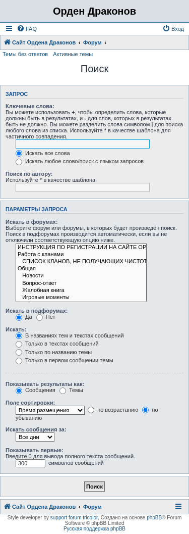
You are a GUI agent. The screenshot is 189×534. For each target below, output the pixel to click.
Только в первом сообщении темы (64, 360)
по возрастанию (113, 410)
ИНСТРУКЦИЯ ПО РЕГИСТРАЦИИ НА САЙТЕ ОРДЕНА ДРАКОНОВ (81, 247)
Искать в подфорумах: (37, 311)
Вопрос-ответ (81, 283)
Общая (81, 268)
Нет (45, 317)
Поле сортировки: (30, 403)
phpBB (154, 517)
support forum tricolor (74, 517)
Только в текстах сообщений (57, 344)
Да (24, 317)
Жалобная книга (81, 290)
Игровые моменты (81, 297)
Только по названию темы (54, 352)
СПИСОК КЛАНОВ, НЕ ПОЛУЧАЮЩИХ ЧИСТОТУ (81, 261)
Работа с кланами (81, 254)
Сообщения (35, 390)
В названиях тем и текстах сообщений (70, 335)
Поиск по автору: (29, 174)
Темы (71, 390)
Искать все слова (43, 153)
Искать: (16, 329)
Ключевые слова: (30, 106)
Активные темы (73, 54)
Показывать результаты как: (45, 384)
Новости (81, 275)
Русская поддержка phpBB (94, 528)
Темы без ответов (25, 54)
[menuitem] (27, 29)
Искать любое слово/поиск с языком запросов (80, 161)
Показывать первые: (35, 450)
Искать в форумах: (31, 222)
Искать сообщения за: (36, 429)
